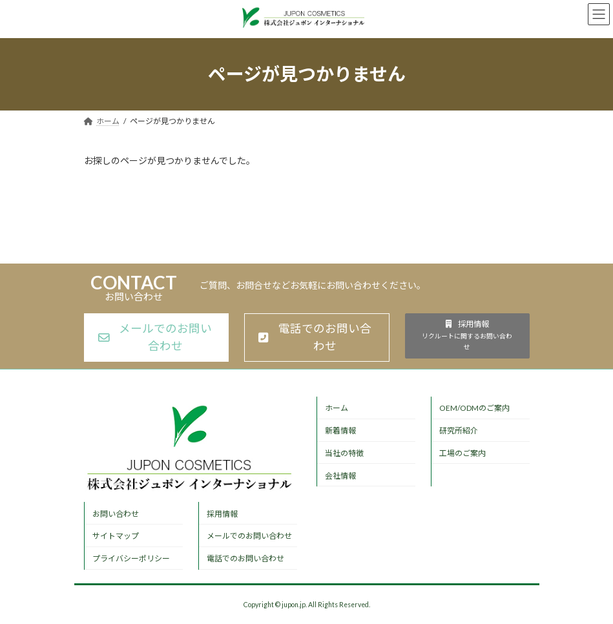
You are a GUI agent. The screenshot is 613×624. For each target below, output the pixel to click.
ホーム (336, 408)
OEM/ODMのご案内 (474, 408)
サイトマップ (115, 536)
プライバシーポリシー (131, 558)
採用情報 (222, 514)
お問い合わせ (115, 514)
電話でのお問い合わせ (245, 558)
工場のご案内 (462, 453)
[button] (156, 337)
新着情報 (340, 430)
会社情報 (340, 476)
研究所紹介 (458, 430)
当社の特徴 (344, 453)
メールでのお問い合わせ (249, 536)
